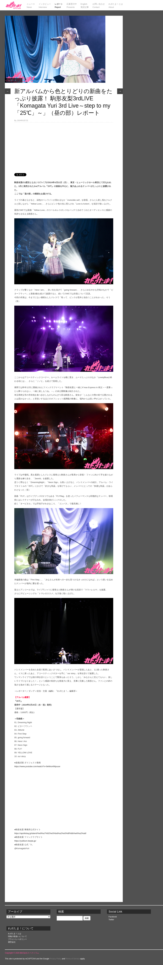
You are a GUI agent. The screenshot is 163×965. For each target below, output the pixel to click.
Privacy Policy (56, 959)
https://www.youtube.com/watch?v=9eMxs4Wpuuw (37, 766)
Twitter (111, 920)
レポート (12, 80)
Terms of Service (73, 959)
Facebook (113, 917)
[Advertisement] (63, 146)
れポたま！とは (14, 933)
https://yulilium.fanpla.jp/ (25, 841)
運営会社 (12, 942)
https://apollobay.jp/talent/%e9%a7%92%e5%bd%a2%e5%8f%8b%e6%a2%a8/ (50, 833)
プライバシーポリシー (17, 939)
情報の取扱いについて (17, 936)
